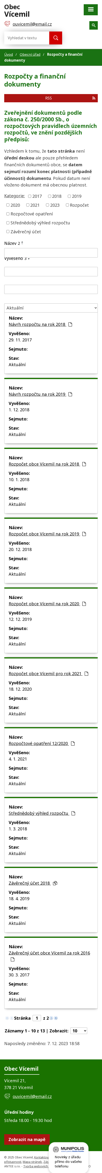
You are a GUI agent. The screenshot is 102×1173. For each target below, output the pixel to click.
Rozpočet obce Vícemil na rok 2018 (47, 464)
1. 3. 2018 (18, 829)
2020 (15, 205)
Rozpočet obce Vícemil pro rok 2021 (48, 673)
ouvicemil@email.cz (32, 1096)
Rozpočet (79, 205)
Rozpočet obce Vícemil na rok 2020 (47, 603)
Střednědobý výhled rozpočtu (40, 223)
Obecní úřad (30, 54)
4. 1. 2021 (18, 759)
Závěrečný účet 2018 (33, 883)
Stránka (22, 1018)
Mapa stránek (32, 1162)
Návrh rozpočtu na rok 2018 (40, 324)
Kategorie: (14, 195)
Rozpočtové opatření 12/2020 (42, 743)
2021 (35, 205)
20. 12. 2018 (20, 549)
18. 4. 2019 (19, 898)
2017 (37, 196)
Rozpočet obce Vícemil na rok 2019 (47, 534)
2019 (76, 196)
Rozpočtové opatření (32, 214)
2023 (55, 205)
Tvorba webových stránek (41, 1166)
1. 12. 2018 (19, 409)
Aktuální (17, 364)
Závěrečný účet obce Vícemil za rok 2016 (49, 956)
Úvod (8, 54)
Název (12, 243)
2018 (56, 196)
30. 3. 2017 (19, 975)
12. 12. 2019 (20, 619)
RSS (70, 98)
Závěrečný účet (26, 231)
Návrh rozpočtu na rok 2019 (40, 394)
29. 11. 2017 (20, 340)
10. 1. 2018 (19, 479)
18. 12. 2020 (20, 689)
